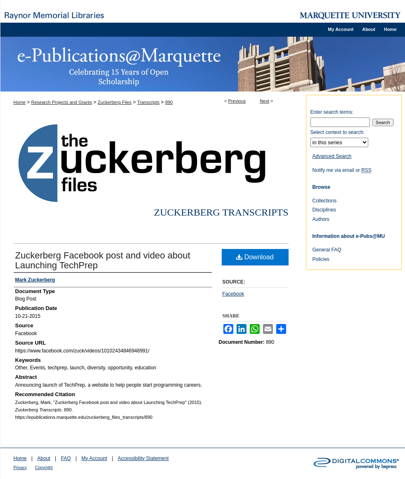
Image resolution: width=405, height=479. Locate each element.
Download (255, 257)
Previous (237, 101)
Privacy (20, 467)
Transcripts (148, 102)
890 (169, 102)
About (43, 458)
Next (264, 101)
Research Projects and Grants (61, 102)
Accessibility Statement (143, 458)
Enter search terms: (332, 112)
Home (20, 102)
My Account (94, 458)
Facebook (233, 294)
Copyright (44, 467)
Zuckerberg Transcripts (221, 212)
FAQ (66, 458)
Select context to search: (337, 132)
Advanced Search (332, 156)
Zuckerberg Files (115, 102)
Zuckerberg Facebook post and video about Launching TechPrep (102, 260)
